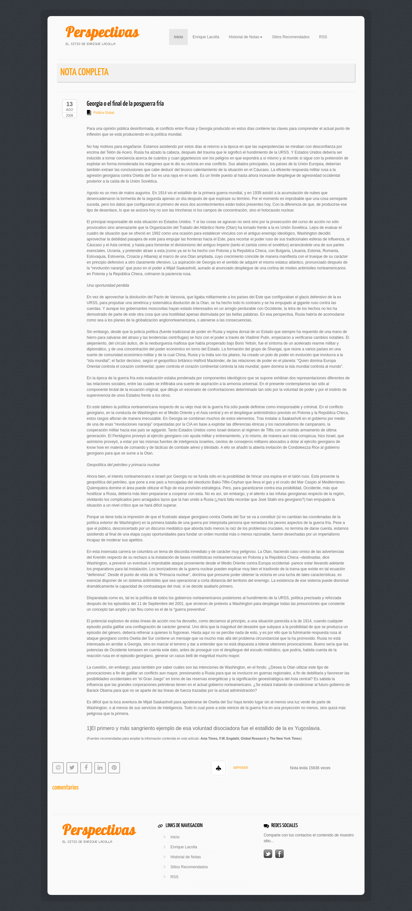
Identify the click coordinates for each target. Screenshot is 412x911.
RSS (323, 37)
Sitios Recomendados (291, 37)
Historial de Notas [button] (245, 37)
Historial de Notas (185, 857)
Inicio (181, 36)
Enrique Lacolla (206, 37)
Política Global (103, 112)
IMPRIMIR (240, 768)
